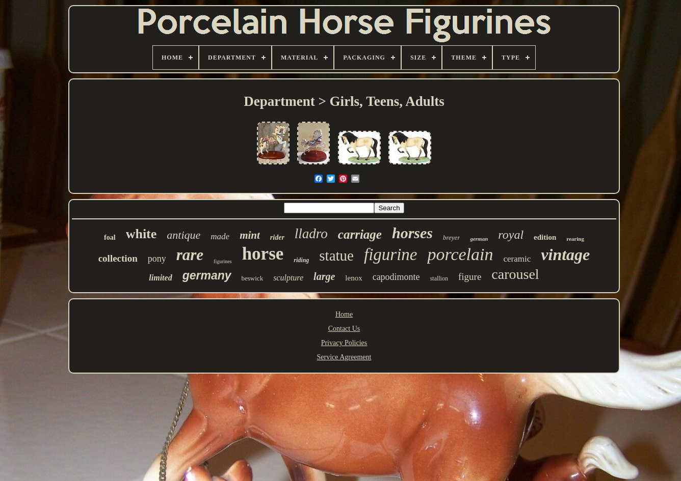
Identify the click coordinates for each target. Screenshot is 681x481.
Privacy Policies (344, 343)
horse (263, 254)
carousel (515, 274)
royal (510, 234)
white (141, 234)
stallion (439, 278)
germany (206, 275)
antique (183, 235)
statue (336, 255)
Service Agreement (344, 357)
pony (157, 258)
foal (110, 237)
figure (469, 276)
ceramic (517, 259)
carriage (360, 234)
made (220, 236)
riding (301, 260)
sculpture (288, 277)
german (479, 239)
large (324, 276)
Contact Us (344, 328)
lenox (353, 278)
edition (545, 237)
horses (412, 232)
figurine (390, 254)
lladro (311, 233)
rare (189, 255)
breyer (451, 237)
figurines (223, 261)
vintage (565, 254)
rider (277, 237)
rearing (575, 239)
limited (160, 277)
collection (118, 258)
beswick (253, 278)
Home (344, 314)
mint (250, 235)
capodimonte (396, 277)
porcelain (460, 254)
